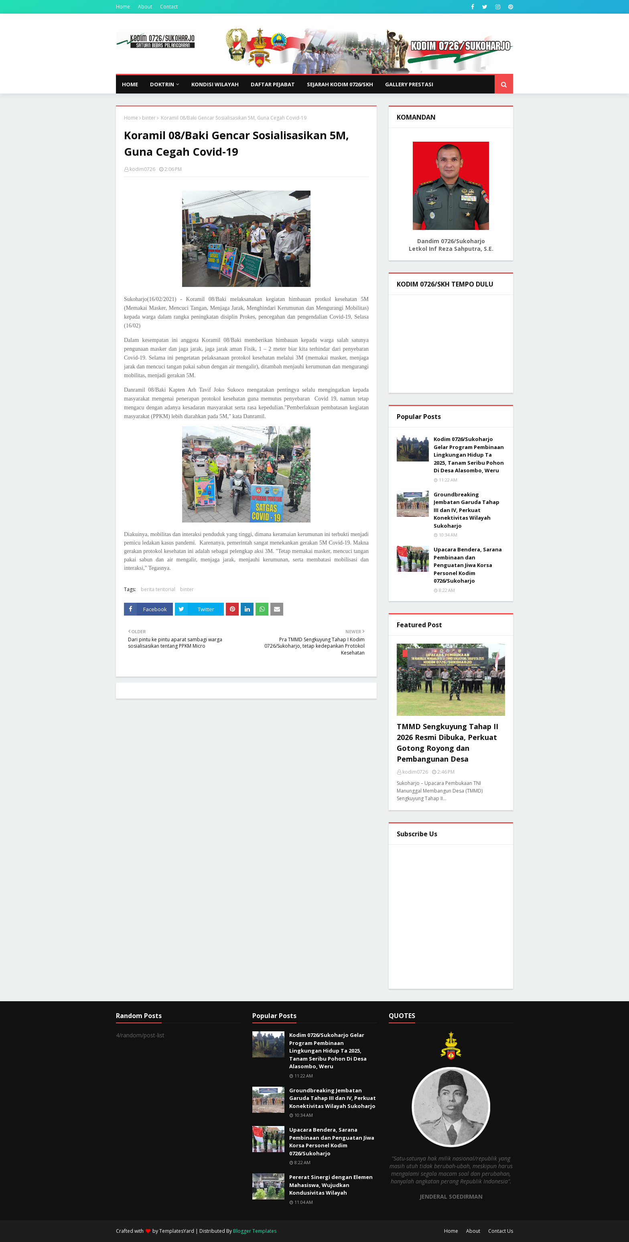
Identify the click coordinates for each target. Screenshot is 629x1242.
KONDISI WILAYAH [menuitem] (215, 84)
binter (149, 117)
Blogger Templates (254, 1231)
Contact (169, 6)
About (145, 6)
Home (123, 6)
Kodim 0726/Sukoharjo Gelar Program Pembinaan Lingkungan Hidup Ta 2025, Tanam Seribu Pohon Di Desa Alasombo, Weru (469, 454)
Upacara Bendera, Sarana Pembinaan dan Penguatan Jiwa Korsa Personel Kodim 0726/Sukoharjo (468, 565)
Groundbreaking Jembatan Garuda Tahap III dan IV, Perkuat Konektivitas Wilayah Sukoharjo (466, 510)
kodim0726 (142, 169)
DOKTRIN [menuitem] (162, 84)
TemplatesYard (176, 1231)
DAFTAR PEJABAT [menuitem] (273, 84)
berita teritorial (158, 589)
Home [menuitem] (130, 84)
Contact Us (500, 1231)
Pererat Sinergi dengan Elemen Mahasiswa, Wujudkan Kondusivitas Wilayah (331, 1184)
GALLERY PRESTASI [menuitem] (409, 84)
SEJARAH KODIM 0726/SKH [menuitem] (340, 84)
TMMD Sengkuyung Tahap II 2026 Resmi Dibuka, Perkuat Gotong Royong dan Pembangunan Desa (447, 743)
